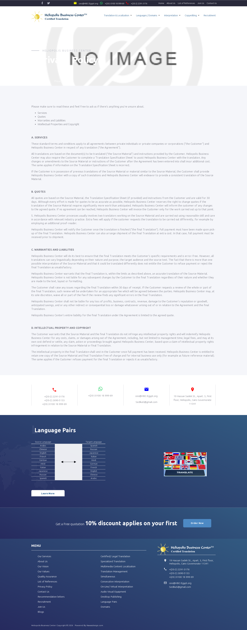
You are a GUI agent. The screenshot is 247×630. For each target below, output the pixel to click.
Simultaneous (108, 576)
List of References (186, 3)
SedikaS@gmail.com (180, 586)
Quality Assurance (47, 576)
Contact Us (212, 3)
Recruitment (210, 15)
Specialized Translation (113, 561)
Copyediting (191, 15)
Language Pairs (109, 601)
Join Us (201, 3)
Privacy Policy (45, 586)
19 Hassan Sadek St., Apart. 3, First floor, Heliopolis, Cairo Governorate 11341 (192, 562)
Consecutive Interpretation (116, 581)
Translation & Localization (116, 15)
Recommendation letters (52, 596)
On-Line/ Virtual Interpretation (118, 586)
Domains (105, 606)
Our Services (45, 556)
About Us (171, 3)
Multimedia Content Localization (118, 566)
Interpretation (171, 15)
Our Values (44, 571)
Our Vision (43, 566)
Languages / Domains (146, 15)
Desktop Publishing (111, 596)
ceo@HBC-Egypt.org (82, 3)
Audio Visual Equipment (113, 591)
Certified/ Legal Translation (116, 556)
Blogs (41, 611)
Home (161, 3)
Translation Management (115, 571)
